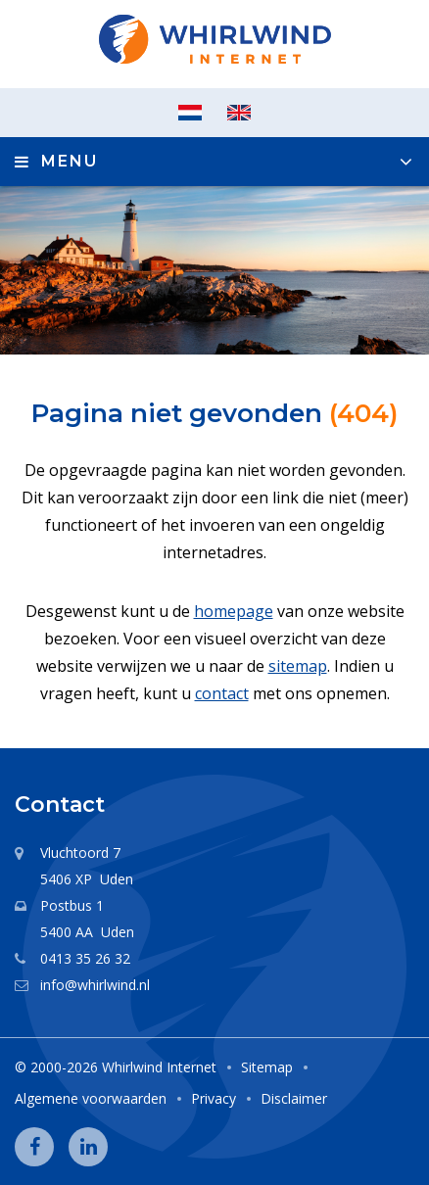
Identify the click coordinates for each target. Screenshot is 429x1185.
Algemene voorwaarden (91, 1098)
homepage (233, 611)
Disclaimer (294, 1098)
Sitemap (267, 1067)
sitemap (297, 666)
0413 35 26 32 (85, 958)
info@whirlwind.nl (95, 984)
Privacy (213, 1098)
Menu (69, 161)
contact (222, 693)
